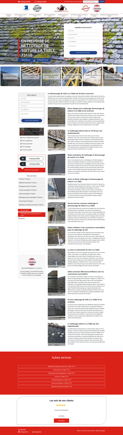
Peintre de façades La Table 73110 (61, 380)
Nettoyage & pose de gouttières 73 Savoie (79, 15)
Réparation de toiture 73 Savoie (21, 15)
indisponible (24, 2)
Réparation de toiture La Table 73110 (61, 386)
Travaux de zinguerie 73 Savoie (49, 15)
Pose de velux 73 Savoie (94, 15)
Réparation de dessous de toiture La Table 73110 (61, 366)
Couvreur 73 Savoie (9, 15)
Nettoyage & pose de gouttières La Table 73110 (61, 373)
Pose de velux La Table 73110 (61, 370)
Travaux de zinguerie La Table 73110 (61, 383)
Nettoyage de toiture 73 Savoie (35, 15)
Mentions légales (100, 430)
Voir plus (61, 421)
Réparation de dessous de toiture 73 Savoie (109, 15)
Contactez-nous (42, 60)
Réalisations (25, 60)
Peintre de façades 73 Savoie (63, 15)
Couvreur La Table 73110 (61, 376)
